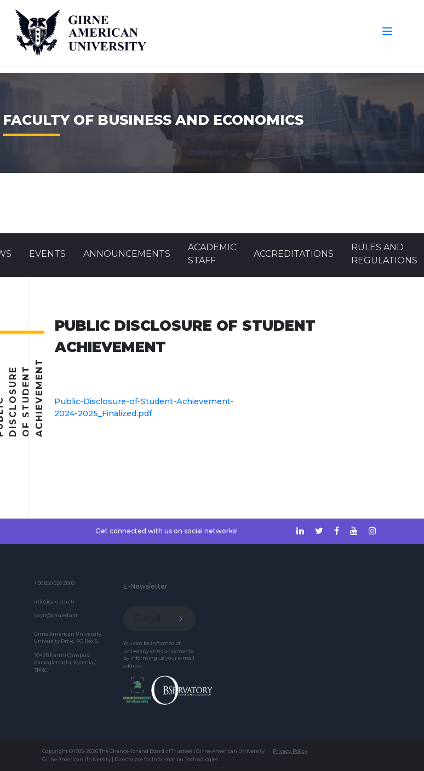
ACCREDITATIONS (294, 254)
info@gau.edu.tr (54, 602)
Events (47, 254)
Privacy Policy (290, 751)
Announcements (126, 254)
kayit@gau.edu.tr (56, 615)
